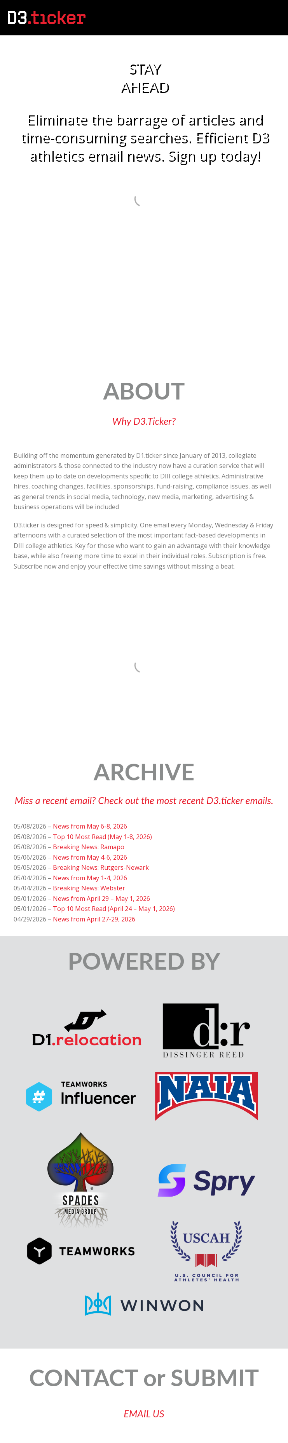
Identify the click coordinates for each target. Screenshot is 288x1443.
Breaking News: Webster (89, 888)
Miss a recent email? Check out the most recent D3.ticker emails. (144, 800)
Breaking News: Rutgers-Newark (101, 867)
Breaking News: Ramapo (88, 847)
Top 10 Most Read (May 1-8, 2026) (102, 836)
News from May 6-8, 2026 (90, 826)
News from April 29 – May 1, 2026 (101, 898)
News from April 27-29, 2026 (94, 919)
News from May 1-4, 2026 (90, 878)
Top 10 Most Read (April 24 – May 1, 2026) (114, 908)
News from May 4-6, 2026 (90, 857)
